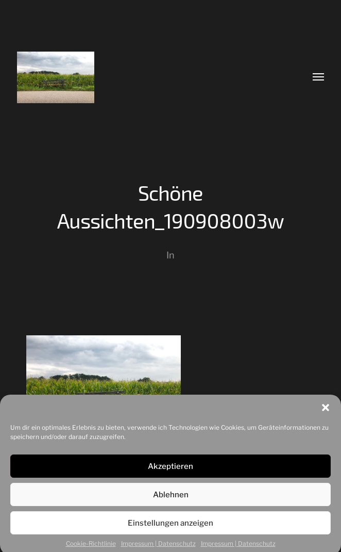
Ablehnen (171, 498)
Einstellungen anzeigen (170, 526)
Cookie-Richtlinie (91, 547)
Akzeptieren (170, 470)
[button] (325, 411)
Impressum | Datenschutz (158, 547)
